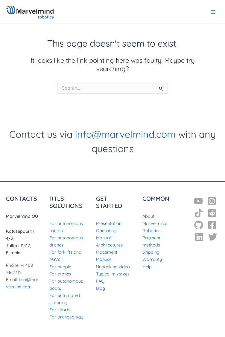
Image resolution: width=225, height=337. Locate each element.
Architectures (109, 245)
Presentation (108, 223)
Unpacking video (113, 266)
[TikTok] (199, 213)
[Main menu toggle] (213, 12)
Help (147, 266)
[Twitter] (213, 237)
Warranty (152, 259)
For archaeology (66, 317)
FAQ (100, 281)
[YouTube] (198, 201)
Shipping (150, 252)
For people (60, 266)
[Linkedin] (199, 237)
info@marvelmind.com (125, 134)
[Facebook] (212, 225)
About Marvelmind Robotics (154, 223)
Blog (100, 288)
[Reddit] (212, 213)
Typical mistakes (113, 274)
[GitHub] (199, 225)
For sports (59, 310)
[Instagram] (212, 201)
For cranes (60, 274)
